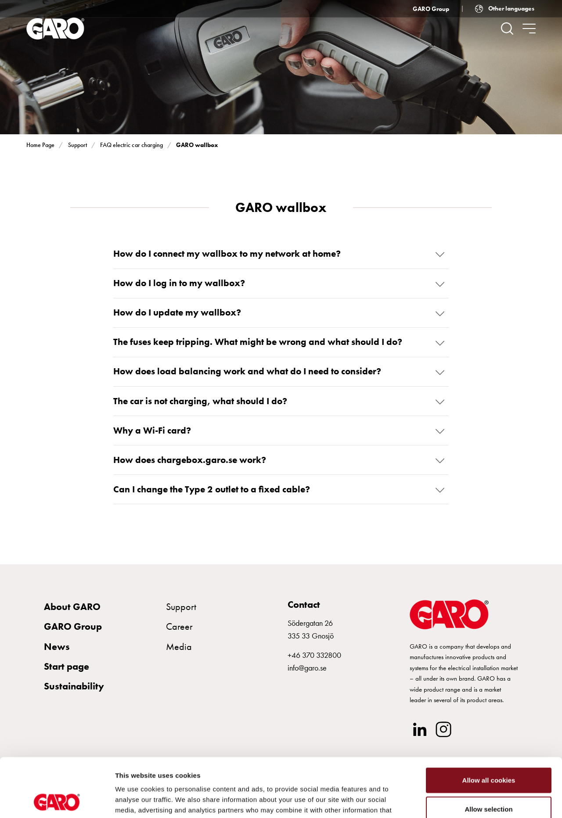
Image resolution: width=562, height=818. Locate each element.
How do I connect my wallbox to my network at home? (227, 253)
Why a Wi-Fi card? (152, 430)
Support (77, 145)
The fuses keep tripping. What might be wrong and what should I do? (257, 342)
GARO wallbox (197, 145)
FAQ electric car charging (131, 145)
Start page (66, 666)
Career (179, 627)
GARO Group (431, 9)
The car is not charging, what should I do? (200, 401)
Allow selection (488, 753)
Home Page (40, 145)
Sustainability (74, 686)
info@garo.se (307, 668)
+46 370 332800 (314, 655)
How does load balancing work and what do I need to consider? (247, 371)
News (57, 647)
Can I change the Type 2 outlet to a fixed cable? (211, 489)
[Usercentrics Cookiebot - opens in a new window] (56, 800)
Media (179, 647)
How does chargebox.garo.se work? (189, 460)
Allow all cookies (488, 724)
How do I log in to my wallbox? (179, 283)
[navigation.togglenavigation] (529, 28)
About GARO (72, 607)
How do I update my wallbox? (177, 312)
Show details (460, 800)
